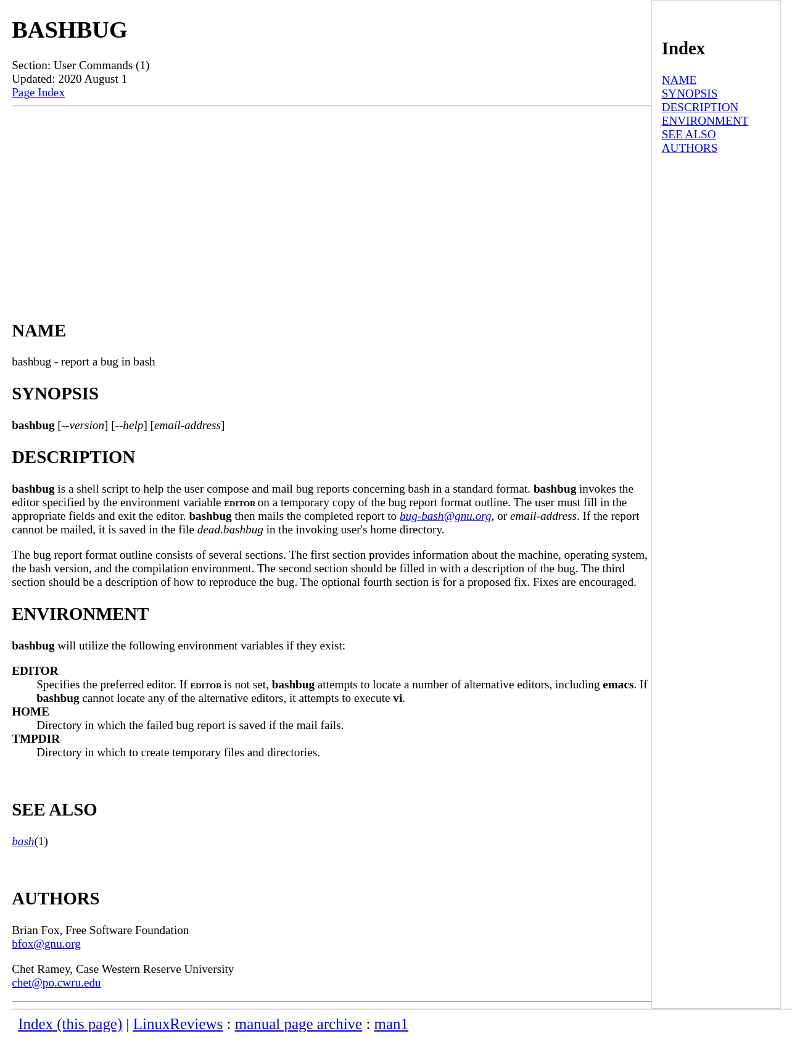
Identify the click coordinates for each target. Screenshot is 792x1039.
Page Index (38, 92)
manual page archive (298, 1024)
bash (23, 841)
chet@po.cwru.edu (56, 982)
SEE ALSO (689, 134)
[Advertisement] (331, 199)
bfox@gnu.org (46, 943)
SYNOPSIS (690, 93)
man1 (391, 1024)
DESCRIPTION (700, 107)
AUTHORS (690, 147)
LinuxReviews (178, 1024)
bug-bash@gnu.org (446, 515)
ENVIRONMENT (705, 120)
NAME (679, 79)
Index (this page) (70, 1024)
